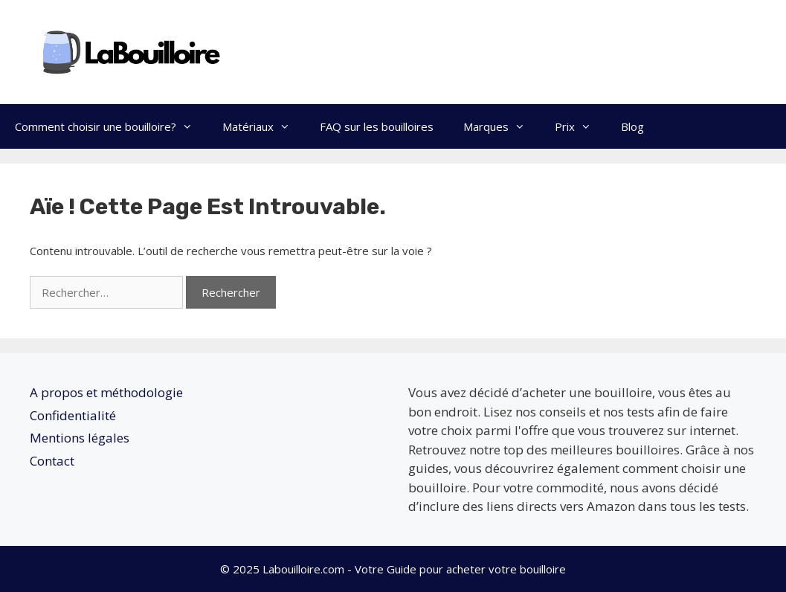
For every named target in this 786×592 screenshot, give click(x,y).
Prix (580, 126)
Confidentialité (73, 415)
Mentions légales (79, 437)
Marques (501, 126)
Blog (632, 126)
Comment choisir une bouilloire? (111, 126)
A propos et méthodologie (106, 392)
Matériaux (263, 126)
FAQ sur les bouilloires (377, 126)
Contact (52, 460)
